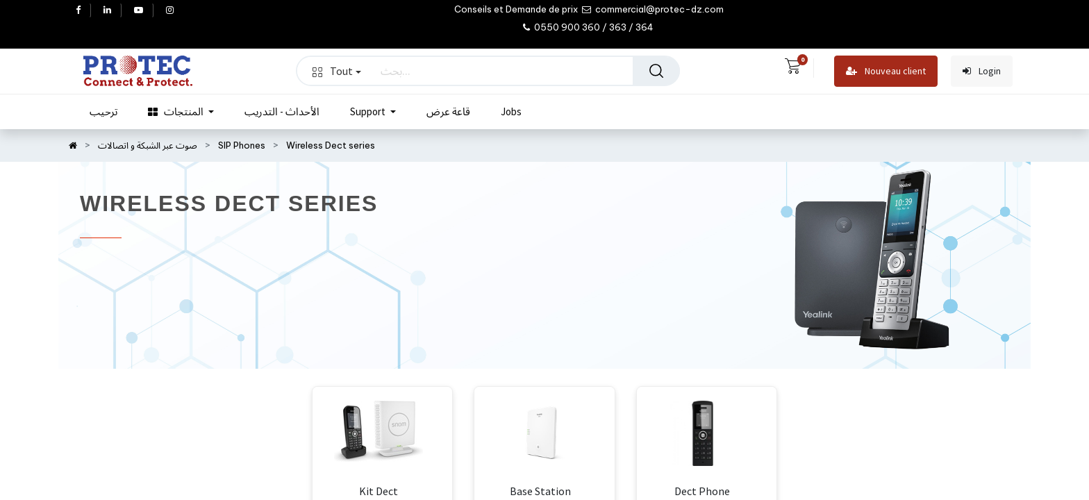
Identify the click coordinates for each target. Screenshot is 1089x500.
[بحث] (656, 71)
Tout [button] (337, 71)
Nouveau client (886, 71)
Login (982, 71)
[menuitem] (103, 111)
